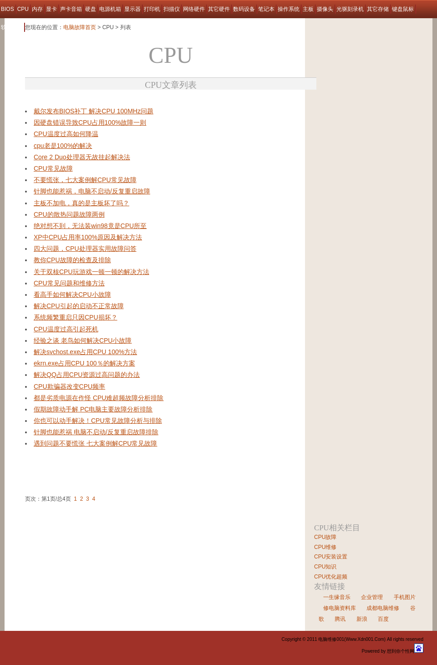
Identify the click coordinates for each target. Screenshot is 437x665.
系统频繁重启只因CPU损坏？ (75, 317)
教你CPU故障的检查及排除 (72, 260)
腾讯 (340, 619)
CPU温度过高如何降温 (66, 133)
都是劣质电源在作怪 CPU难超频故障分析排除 (98, 397)
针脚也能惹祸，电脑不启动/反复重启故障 (92, 191)
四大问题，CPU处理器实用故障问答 (85, 248)
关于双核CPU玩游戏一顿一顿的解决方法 (91, 271)
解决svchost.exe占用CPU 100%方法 (85, 351)
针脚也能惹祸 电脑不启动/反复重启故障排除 (96, 432)
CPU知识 (325, 566)
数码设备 (244, 9)
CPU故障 (325, 537)
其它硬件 (219, 9)
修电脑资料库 (339, 608)
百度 (383, 619)
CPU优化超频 (330, 577)
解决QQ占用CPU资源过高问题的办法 (87, 374)
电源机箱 (110, 9)
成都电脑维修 (382, 608)
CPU (23, 9)
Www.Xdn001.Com (365, 639)
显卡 (51, 9)
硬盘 (90, 9)
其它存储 (378, 9)
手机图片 (405, 597)
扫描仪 (171, 9)
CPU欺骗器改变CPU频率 (69, 386)
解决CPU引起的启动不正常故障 (79, 306)
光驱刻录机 (350, 9)
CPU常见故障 (53, 168)
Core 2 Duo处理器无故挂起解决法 (82, 157)
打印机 (152, 9)
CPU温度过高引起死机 (66, 329)
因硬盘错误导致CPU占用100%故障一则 (90, 122)
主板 (308, 9)
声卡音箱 (71, 9)
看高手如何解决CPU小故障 (72, 294)
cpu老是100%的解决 (63, 145)
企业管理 (372, 597)
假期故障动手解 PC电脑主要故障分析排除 (93, 409)
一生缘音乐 (337, 597)
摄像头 (325, 9)
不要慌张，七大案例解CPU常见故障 (85, 179)
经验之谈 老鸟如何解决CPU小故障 (83, 340)
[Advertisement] (131, 102)
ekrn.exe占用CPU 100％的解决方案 (84, 363)
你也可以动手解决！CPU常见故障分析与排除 (98, 420)
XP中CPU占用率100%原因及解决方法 (88, 237)
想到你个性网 (400, 651)
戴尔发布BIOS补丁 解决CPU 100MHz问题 (93, 111)
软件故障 (12, 27)
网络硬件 (194, 9)
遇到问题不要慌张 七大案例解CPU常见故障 (95, 443)
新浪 (361, 619)
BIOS (7, 9)
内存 (37, 9)
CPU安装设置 (330, 556)
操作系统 (289, 9)
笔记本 (266, 9)
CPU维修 (325, 547)
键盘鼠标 (403, 9)
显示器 (132, 9)
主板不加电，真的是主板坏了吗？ (81, 203)
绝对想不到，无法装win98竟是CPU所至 (90, 225)
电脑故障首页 (79, 27)
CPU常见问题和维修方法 (69, 283)
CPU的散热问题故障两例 (69, 214)
